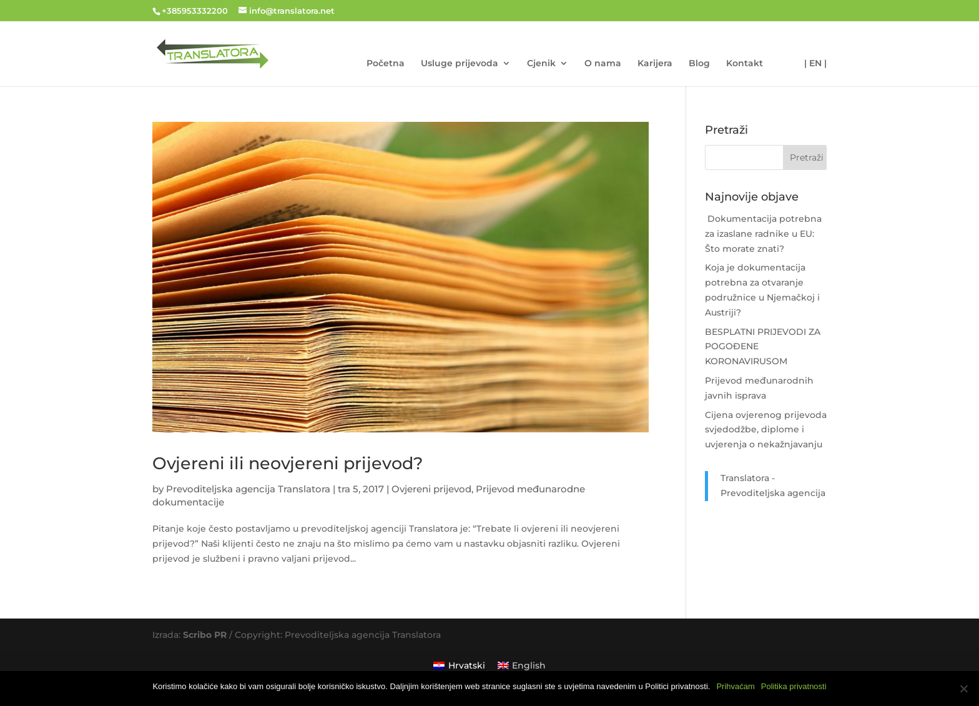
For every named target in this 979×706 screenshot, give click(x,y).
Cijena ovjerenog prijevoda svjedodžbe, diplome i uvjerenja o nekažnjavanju (766, 429)
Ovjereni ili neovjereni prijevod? (287, 463)
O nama (602, 64)
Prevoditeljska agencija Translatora (248, 489)
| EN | (815, 64)
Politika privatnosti (794, 686)
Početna (386, 64)
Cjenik (541, 64)
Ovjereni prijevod (431, 489)
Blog (699, 64)
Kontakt (744, 64)
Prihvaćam (735, 686)
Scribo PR (205, 634)
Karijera (654, 64)
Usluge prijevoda (459, 64)
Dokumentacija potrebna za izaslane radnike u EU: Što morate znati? (763, 233)
